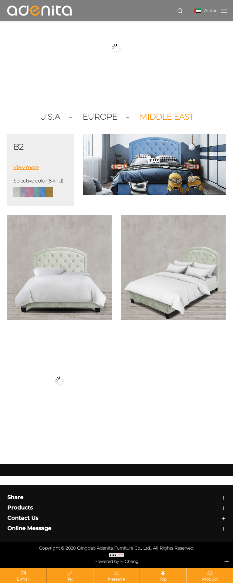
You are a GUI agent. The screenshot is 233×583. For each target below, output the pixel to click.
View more (26, 167)
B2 (18, 147)
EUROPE (100, 117)
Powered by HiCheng (116, 561)
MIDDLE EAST (167, 117)
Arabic (211, 10)
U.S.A (50, 117)
